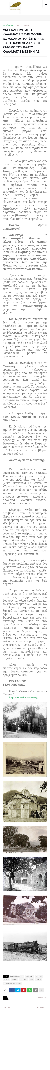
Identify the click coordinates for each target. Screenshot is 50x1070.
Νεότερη (7, 1007)
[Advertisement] (25, 1037)
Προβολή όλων (42, 998)
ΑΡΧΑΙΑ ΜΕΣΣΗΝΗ (22, 25)
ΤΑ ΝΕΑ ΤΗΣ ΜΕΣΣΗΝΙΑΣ (12, 983)
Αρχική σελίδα (8, 25)
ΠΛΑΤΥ (38, 980)
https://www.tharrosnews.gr (24, 697)
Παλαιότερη (41, 1007)
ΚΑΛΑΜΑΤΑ (23, 980)
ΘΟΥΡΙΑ (6, 980)
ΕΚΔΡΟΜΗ (29, 976)
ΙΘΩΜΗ (14, 980)
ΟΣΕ (31, 980)
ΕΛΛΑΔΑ (39, 976)
